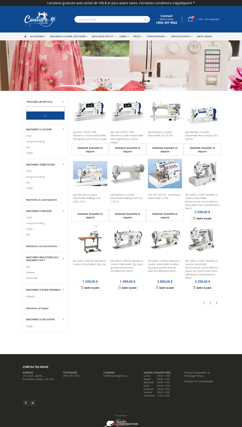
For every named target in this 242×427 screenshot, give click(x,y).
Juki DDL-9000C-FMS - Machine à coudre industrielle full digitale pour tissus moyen (90, 135)
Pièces (136, 36)
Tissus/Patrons (156, 36)
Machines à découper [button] (40, 319)
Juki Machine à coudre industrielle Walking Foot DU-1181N (127, 198)
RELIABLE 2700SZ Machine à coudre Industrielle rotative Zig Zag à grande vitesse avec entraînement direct (164, 266)
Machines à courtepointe (41, 199)
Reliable (30, 272)
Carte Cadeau (204, 36)
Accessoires (37, 36)
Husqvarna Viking (35, 141)
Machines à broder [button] (39, 211)
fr (200, 19)
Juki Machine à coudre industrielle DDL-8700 (160, 133)
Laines (123, 36)
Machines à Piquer (37, 308)
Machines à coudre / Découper (67, 36)
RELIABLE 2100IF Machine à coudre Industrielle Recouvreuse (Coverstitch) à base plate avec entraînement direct (202, 201)
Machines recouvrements (41, 246)
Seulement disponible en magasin (90, 149)
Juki (28, 147)
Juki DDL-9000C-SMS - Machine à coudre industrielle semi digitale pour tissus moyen (127, 137)
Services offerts (180, 36)
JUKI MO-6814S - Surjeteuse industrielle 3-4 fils (164, 196)
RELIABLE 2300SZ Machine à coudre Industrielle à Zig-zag (89, 262)
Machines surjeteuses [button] (40, 164)
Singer (29, 152)
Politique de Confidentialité (198, 381)
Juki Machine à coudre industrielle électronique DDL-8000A (202, 135)
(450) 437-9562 (71, 375)
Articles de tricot (102, 36)
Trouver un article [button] (39, 101)
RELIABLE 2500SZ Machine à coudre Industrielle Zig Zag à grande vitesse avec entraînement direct (127, 266)
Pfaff (28, 136)
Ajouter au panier (202, 218)
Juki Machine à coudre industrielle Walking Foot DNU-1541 (86, 198)
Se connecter (212, 19)
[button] (192, 19)
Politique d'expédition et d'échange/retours (197, 374)
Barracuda (31, 278)
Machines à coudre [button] (39, 129)
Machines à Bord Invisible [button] (43, 289)
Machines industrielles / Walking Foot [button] (42, 258)
